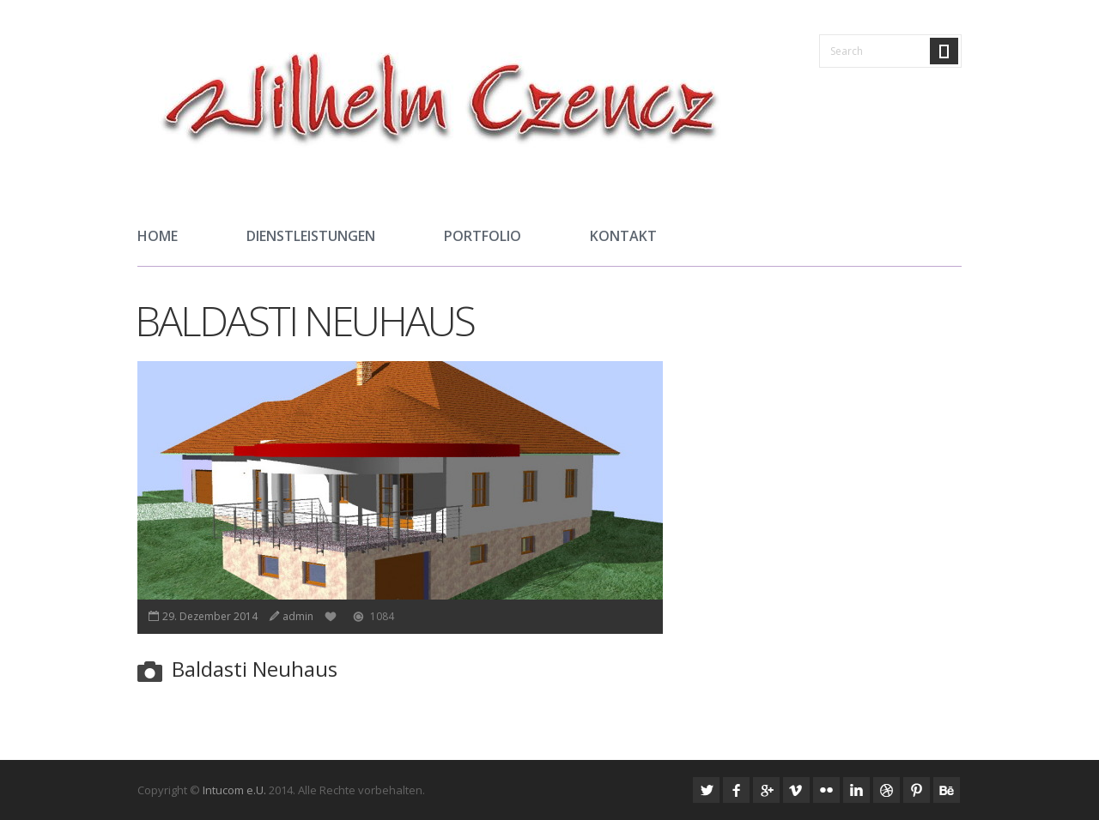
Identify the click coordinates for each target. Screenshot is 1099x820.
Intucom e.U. (234, 790)
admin (297, 616)
